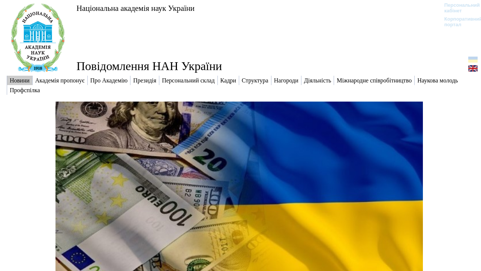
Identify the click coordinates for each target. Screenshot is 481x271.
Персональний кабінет (458, 7)
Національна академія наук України (135, 8)
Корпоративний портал (458, 21)
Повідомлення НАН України (149, 66)
